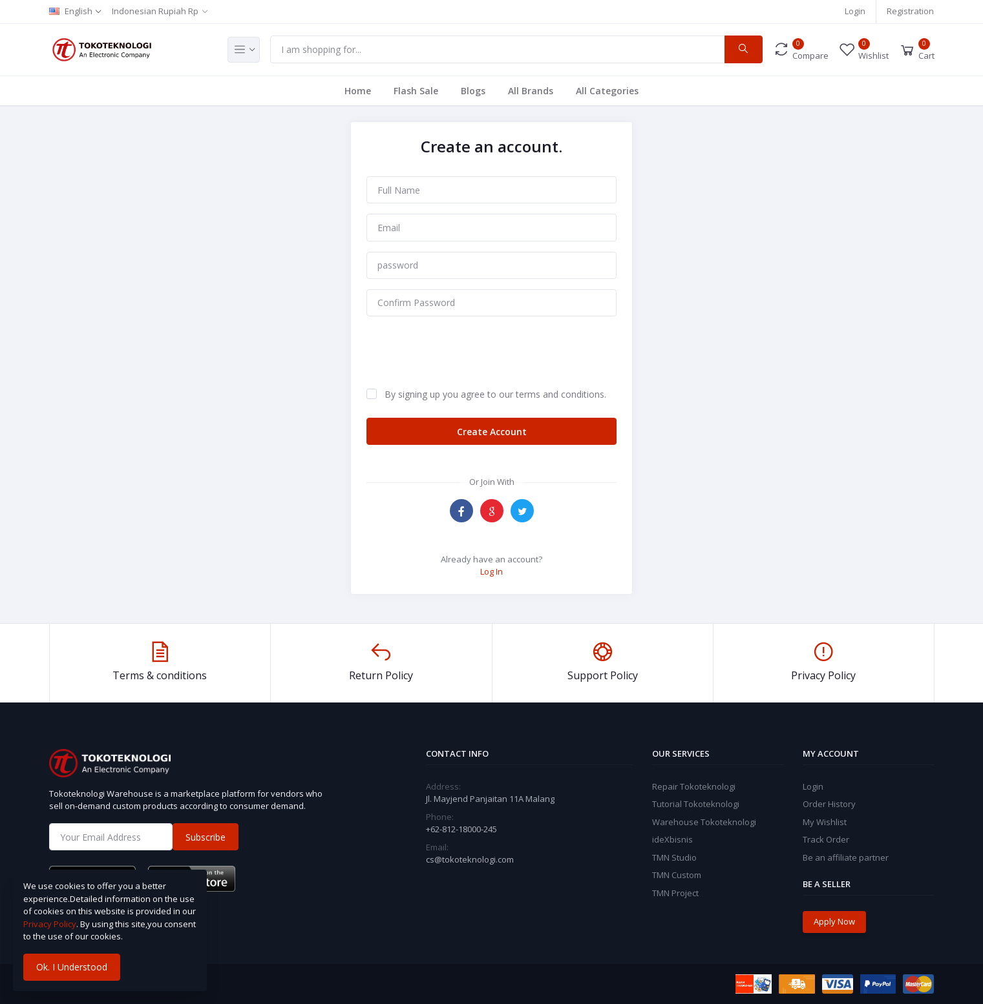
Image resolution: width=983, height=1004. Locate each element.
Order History (829, 804)
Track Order (826, 839)
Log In (491, 571)
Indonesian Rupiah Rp (155, 11)
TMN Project (675, 893)
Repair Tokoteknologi (693, 786)
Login (855, 11)
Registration (910, 11)
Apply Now (834, 921)
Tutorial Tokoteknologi (695, 804)
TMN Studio (674, 857)
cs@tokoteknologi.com (470, 859)
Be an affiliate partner (846, 857)
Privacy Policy (49, 924)
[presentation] (464, 352)
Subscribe (205, 837)
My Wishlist (825, 822)
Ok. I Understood (71, 967)
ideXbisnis (672, 839)
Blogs (473, 91)
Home (357, 91)
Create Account (492, 431)
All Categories (607, 91)
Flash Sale (416, 91)
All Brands (530, 91)
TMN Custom (676, 875)
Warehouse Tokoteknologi (704, 822)
